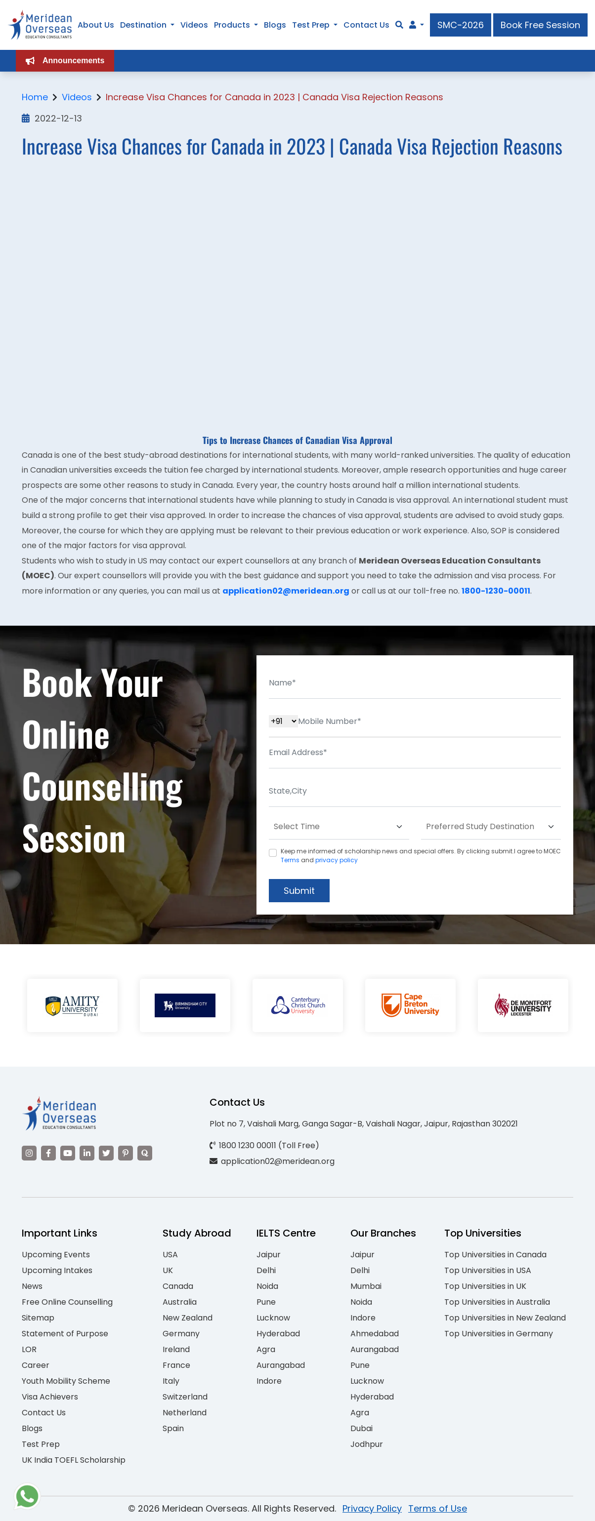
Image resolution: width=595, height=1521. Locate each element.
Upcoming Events (56, 1254)
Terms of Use (437, 1508)
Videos (194, 25)
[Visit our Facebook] (48, 1153)
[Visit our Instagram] (29, 1153)
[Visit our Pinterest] (125, 1153)
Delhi (266, 1270)
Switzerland (185, 1396)
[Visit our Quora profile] (144, 1153)
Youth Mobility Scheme (66, 1381)
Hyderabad (278, 1333)
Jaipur (268, 1254)
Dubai (361, 1428)
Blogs (275, 25)
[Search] (399, 25)
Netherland (185, 1412)
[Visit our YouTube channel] (67, 1153)
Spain (173, 1428)
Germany (181, 1333)
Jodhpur (366, 1444)
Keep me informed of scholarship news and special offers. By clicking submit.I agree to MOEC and (421, 855)
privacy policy (336, 860)
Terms (290, 860)
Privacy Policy (372, 1508)
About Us (96, 25)
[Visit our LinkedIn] (87, 1153)
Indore (269, 1381)
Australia (180, 1302)
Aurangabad (280, 1365)
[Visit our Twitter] (106, 1153)
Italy (171, 1381)
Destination (143, 25)
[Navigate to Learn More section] (412, 25)
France (176, 1365)
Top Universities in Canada (495, 1254)
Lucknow (273, 1317)
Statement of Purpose (65, 1333)
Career (35, 1365)
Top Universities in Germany (498, 1333)
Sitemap (38, 1317)
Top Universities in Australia (497, 1302)
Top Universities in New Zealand (505, 1317)
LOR (29, 1349)
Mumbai (366, 1286)
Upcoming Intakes (57, 1270)
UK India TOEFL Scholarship (74, 1460)
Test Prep (311, 25)
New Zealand (187, 1317)
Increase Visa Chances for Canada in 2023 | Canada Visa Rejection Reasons (274, 97)
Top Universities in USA (487, 1270)
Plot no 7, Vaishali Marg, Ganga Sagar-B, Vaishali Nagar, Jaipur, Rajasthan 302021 (364, 1123)
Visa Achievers (50, 1396)
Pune (266, 1302)
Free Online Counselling (67, 1302)
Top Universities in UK (485, 1286)
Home (35, 97)
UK (168, 1270)
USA (170, 1254)
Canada (178, 1286)
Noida (267, 1286)
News (32, 1286)
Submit (299, 890)
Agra (265, 1349)
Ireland (176, 1349)
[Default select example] (339, 827)
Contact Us (366, 25)
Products (232, 25)
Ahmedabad (374, 1333)
